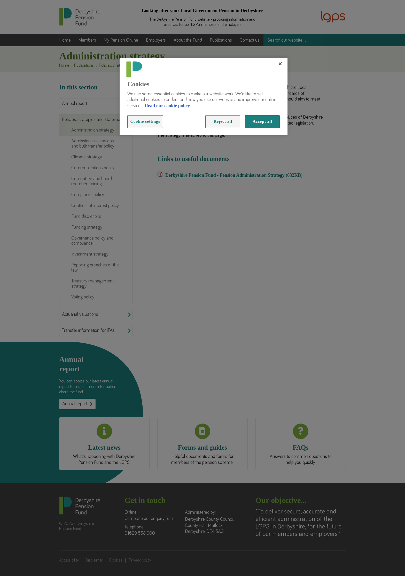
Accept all (262, 121)
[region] (203, 96)
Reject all (223, 121)
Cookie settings (145, 121)
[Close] (280, 64)
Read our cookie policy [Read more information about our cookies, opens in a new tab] (167, 105)
